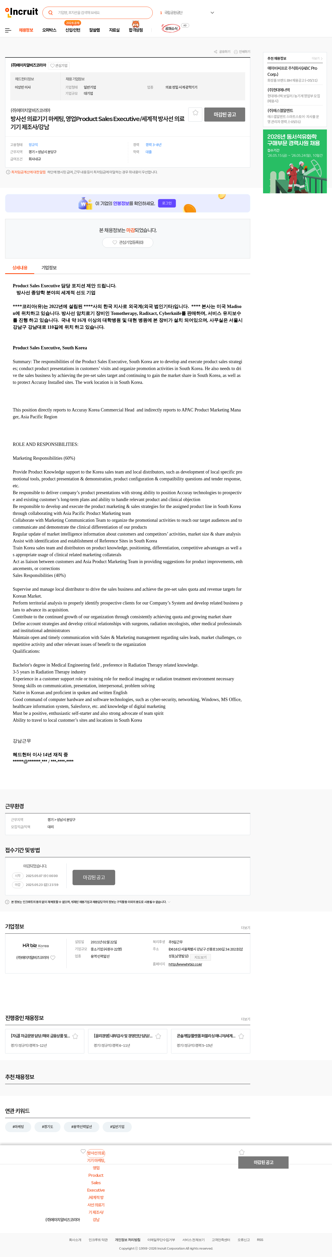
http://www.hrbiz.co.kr (185, 964)
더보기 (245, 928)
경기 (51, 819)
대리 (51, 827)
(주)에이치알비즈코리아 (28, 65)
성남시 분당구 (66, 819)
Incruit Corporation (171, 1248)
